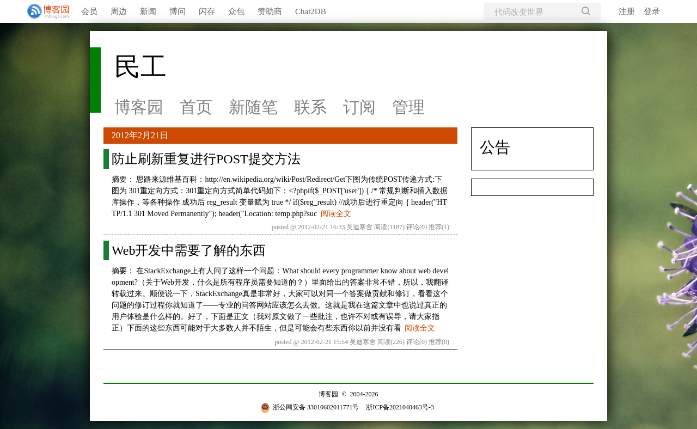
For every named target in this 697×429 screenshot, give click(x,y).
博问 (177, 11)
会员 (89, 11)
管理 (408, 107)
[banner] (43, 11)
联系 (310, 107)
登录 (652, 11)
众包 (236, 11)
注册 (627, 11)
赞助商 (270, 11)
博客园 (138, 107)
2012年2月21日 (140, 135)
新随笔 (253, 107)
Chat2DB (310, 11)
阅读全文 (336, 214)
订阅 (359, 107)
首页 (196, 107)
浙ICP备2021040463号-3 (400, 407)
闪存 (207, 11)
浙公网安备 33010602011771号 (309, 407)
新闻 (148, 11)
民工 (140, 66)
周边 (119, 11)
